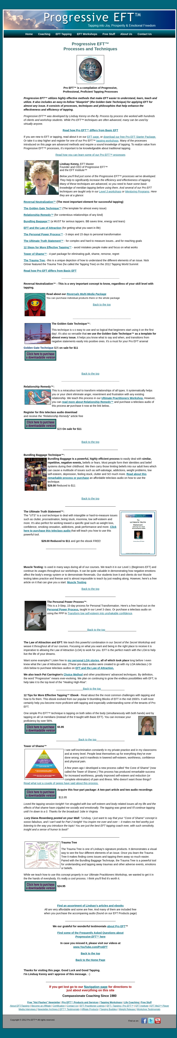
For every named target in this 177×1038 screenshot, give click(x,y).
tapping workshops (107, 140)
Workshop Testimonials (148, 1009)
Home (29, 34)
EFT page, (93, 136)
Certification (59, 1006)
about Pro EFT (116, 926)
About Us (126, 34)
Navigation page (96, 986)
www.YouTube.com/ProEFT (90, 946)
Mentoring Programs (137, 191)
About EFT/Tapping (20, 1006)
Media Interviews (27, 1009)
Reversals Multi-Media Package (86, 294)
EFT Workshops (87, 34)
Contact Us (145, 34)
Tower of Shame (35, 253)
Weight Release (127, 1009)
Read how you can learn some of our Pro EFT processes (91, 154)
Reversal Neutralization (38, 201)
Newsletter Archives (48, 1009)
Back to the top (102, 304)
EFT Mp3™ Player (159, 1006)
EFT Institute (141, 1006)
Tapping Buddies (108, 1009)
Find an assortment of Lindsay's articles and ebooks (90, 905)
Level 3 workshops (110, 191)
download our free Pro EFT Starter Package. (129, 136)
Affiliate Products (89, 1009)
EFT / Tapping (114, 1006)
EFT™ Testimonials (69, 1009)
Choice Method (73, 674)
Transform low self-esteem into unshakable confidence (100, 613)
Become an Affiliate (41, 1006)
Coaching (44, 34)
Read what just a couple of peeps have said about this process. (61, 783)
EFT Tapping (64, 34)
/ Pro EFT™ (127, 1006)
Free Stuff (109, 34)
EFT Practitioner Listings (92, 1006)
